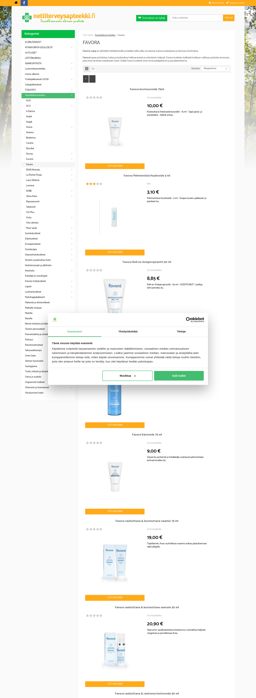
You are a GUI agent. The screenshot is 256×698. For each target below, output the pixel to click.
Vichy (28, 218)
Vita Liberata (32, 223)
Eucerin (29, 159)
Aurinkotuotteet (32, 233)
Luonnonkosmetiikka (35, 69)
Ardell (29, 117)
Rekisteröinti (218, 2)
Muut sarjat (31, 228)
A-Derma (30, 111)
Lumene (30, 186)
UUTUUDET (31, 53)
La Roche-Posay (34, 175)
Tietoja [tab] (181, 331)
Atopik (29, 122)
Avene (29, 127)
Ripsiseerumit (32, 202)
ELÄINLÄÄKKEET (33, 42)
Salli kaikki (179, 375)
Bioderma (31, 138)
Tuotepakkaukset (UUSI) (37, 79)
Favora (29, 164)
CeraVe (29, 143)
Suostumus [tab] (74, 331)
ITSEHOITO (30, 90)
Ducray (29, 154)
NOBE (29, 191)
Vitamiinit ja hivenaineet (37, 387)
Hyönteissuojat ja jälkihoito (38, 265)
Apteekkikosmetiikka (35, 95)
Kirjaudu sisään (236, 2)
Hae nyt (229, 18)
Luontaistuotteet (33, 292)
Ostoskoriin (95, 126)
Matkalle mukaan (33, 308)
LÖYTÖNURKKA (33, 58)
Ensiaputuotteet (33, 244)
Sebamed (30, 207)
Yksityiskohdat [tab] (127, 331)
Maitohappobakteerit (35, 297)
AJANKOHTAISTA (33, 63)
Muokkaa (127, 375)
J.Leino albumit (32, 74)
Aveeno (30, 132)
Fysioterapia (31, 249)
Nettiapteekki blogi (37, 642)
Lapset (28, 286)
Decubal (30, 148)
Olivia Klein (31, 196)
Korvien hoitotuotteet (35, 281)
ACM (28, 101)
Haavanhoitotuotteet (35, 255)
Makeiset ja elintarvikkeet (37, 302)
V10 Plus (30, 212)
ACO (28, 106)
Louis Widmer (32, 180)
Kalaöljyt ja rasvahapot (36, 276)
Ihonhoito (29, 271)
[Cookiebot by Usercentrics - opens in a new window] (188, 319)
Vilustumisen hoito (34, 393)
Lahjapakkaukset (33, 85)
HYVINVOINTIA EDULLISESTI (39, 47)
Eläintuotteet (31, 239)
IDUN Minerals (33, 170)
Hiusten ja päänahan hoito (38, 260)
